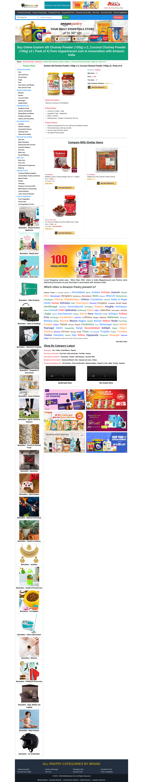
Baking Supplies (91, 363)
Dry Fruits (63, 353)
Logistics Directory (98, 780)
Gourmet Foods (106, 12)
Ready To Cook (103, 363)
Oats (76, 360)
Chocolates (64, 357)
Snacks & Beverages (39, 12)
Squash (73, 350)
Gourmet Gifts (90, 357)
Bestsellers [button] (118, 17)
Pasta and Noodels (78, 363)
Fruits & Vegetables (120, 12)
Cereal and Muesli (68, 360)
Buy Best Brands (55, 780)
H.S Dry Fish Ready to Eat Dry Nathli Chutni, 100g (61, 222)
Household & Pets (68, 12)
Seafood (122, 363)
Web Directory (85, 780)
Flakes (95, 360)
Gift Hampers (79, 357)
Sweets (71, 357)
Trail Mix (82, 353)
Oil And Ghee (66, 363)
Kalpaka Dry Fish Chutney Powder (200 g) (101, 176)
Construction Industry (70, 780)
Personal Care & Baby (83, 12)
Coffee (58, 350)
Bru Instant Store (106, 383)
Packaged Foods (54, 12)
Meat (110, 363)
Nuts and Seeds (72, 353)
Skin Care (96, 12)
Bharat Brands (43, 780)
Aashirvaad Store (65, 383)
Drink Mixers (65, 350)
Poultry (115, 363)
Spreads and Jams (85, 360)
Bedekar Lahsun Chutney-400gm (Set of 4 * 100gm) (62, 176)
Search (65, 17)
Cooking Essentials (24, 12)
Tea (53, 350)
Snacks (88, 353)
